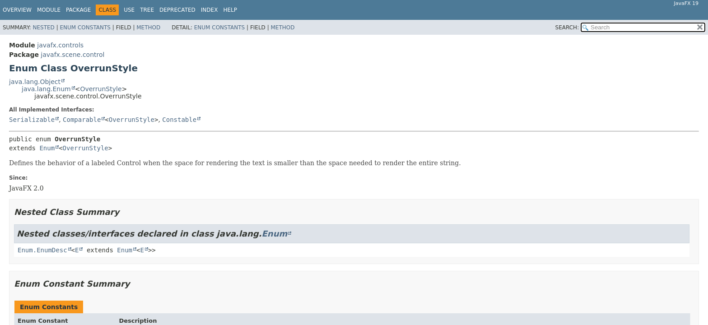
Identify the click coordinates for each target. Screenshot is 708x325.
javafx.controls (60, 45)
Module (49, 10)
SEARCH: (567, 27)
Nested (43, 27)
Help (230, 10)
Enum (47, 148)
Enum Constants (85, 27)
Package (78, 10)
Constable (179, 119)
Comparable (82, 119)
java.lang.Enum (46, 89)
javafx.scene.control (72, 54)
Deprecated (177, 10)
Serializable (32, 119)
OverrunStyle (100, 89)
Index (209, 10)
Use (129, 10)
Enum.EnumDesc (42, 250)
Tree (147, 10)
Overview (17, 10)
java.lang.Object (35, 81)
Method (148, 27)
